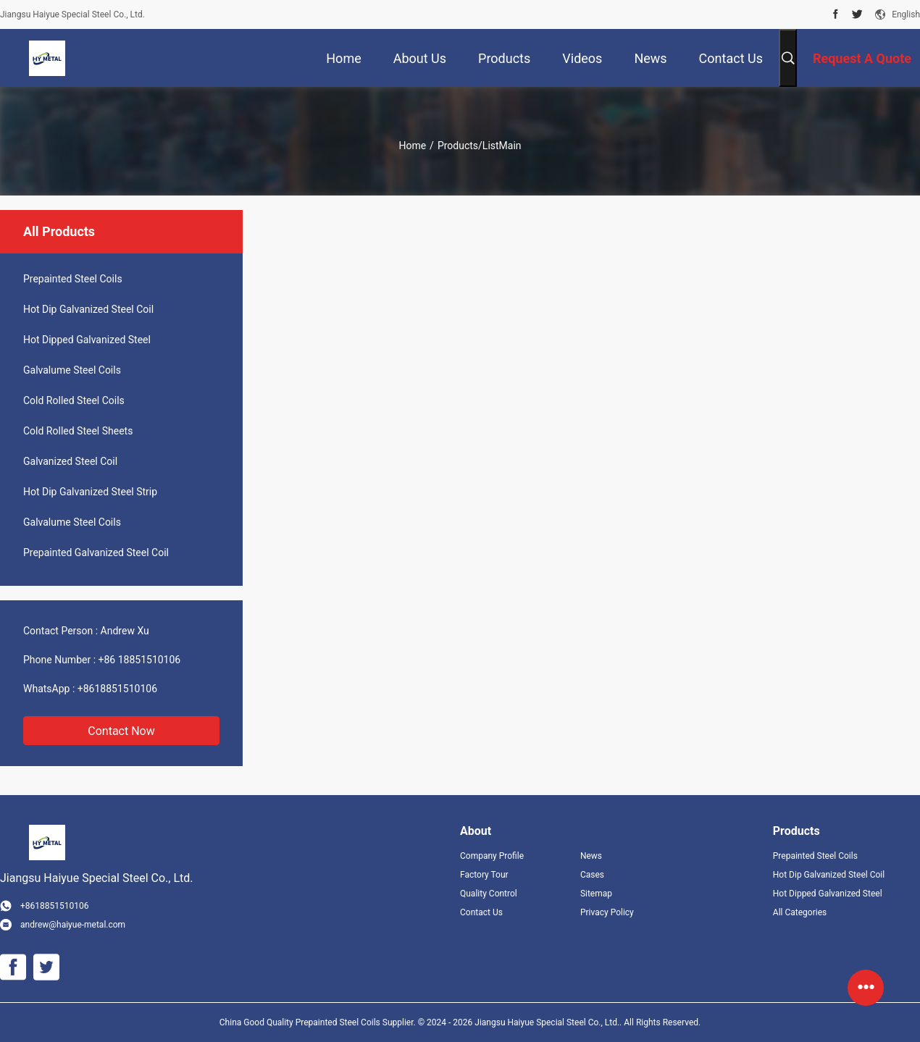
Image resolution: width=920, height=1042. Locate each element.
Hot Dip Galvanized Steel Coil (88, 309)
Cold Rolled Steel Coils (74, 400)
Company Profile (492, 856)
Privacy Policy (607, 912)
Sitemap (596, 893)
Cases (592, 875)
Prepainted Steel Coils (72, 279)
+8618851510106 (117, 688)
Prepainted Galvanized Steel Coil (96, 552)
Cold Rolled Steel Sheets (78, 431)
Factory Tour (484, 875)
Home (412, 145)
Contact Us (481, 912)
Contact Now (121, 731)
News (591, 856)
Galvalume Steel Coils (72, 370)
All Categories (800, 912)
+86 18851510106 (140, 659)
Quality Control (488, 893)
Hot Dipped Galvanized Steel (87, 339)
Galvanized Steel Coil (70, 461)
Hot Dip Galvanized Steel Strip (90, 491)
